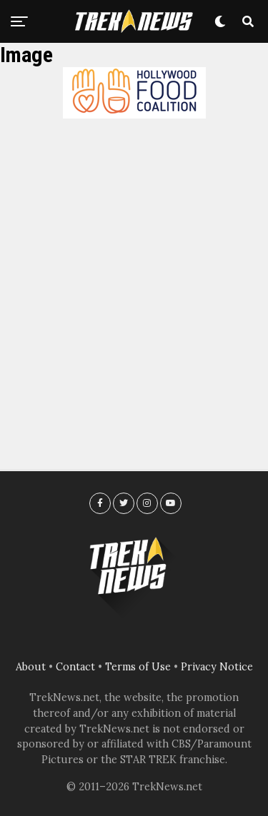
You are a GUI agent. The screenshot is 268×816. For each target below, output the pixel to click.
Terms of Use (138, 666)
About (31, 666)
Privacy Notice (217, 666)
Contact (75, 666)
